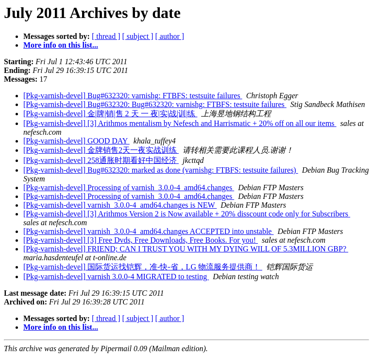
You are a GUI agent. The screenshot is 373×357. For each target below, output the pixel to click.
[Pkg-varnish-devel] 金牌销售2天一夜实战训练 (101, 150)
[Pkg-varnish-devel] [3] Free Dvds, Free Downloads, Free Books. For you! (140, 240)
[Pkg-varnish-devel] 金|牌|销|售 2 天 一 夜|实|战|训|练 (110, 113)
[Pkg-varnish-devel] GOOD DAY (76, 141)
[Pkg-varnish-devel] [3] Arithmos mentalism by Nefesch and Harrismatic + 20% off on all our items (180, 123)
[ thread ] (106, 36)
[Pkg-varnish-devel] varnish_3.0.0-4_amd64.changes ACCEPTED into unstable (148, 231)
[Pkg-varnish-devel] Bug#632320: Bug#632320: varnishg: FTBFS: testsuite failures (155, 104)
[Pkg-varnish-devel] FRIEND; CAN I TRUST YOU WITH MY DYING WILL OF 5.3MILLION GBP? (185, 249)
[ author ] (170, 36)
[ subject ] (137, 36)
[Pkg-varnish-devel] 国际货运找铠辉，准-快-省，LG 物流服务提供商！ (142, 267)
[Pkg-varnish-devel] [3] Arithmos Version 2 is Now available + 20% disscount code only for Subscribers (186, 214)
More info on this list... (60, 45)
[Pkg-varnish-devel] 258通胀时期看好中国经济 (101, 160)
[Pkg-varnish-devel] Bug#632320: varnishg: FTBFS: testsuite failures (132, 95)
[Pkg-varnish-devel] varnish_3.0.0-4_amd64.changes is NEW (120, 205)
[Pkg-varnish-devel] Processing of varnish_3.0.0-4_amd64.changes (128, 187)
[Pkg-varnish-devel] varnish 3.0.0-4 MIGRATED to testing (116, 276)
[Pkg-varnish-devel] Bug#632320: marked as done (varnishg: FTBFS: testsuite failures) (160, 170)
